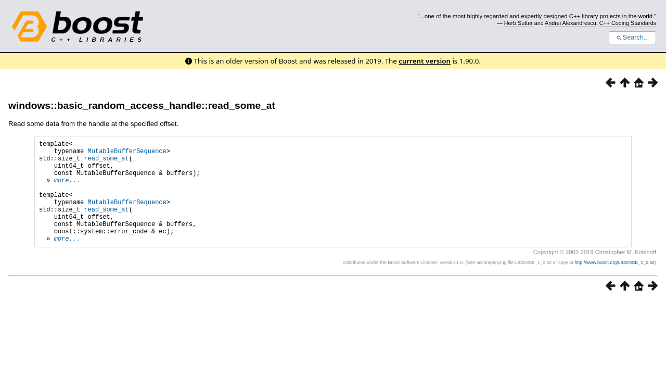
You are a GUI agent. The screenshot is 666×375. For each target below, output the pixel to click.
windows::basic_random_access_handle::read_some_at (141, 105)
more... (67, 189)
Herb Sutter (518, 23)
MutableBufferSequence (127, 153)
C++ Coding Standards (627, 23)
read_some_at (106, 162)
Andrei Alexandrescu (570, 23)
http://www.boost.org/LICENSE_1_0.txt (614, 284)
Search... (632, 37)
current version (425, 61)
